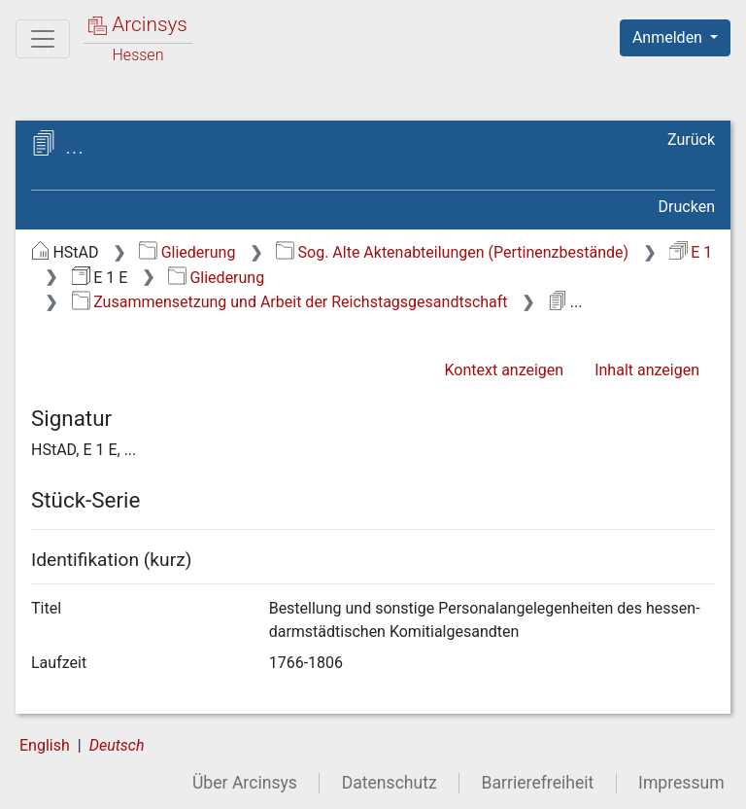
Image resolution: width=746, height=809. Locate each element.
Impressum (681, 782)
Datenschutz (389, 782)
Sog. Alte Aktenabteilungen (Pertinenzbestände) (452, 252)
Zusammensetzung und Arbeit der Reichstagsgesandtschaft (290, 302)
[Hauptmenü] (43, 38)
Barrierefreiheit (538, 782)
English (44, 745)
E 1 (690, 252)
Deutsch (117, 745)
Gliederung (187, 252)
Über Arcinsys (244, 782)
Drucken (687, 206)
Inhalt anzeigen (646, 370)
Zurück (691, 139)
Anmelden (669, 37)
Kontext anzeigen (503, 370)
